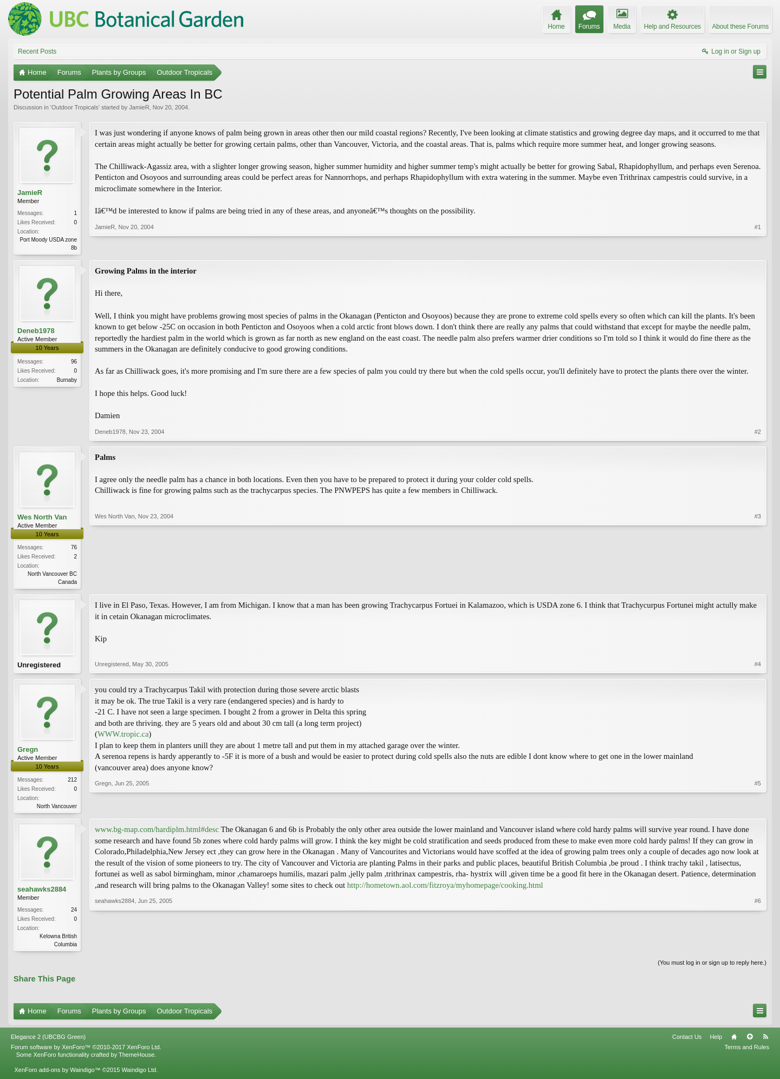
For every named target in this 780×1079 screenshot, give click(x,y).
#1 (758, 246)
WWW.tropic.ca (123, 737)
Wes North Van (42, 518)
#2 (758, 433)
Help (716, 1042)
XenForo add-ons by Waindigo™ (57, 1075)
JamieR (139, 107)
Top (749, 1042)
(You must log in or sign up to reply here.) (712, 968)
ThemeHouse (136, 1060)
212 (72, 783)
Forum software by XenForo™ (86, 1052)
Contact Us (686, 1042)
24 (74, 914)
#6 (758, 947)
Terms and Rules (746, 1052)
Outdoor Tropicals (75, 107)
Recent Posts (37, 51)
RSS (765, 1042)
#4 (758, 667)
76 (74, 548)
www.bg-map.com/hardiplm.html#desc (157, 833)
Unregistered (39, 667)
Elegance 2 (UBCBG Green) (48, 1042)
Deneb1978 (36, 332)
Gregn (27, 753)
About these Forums (740, 26)
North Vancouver (57, 809)
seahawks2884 (41, 893)
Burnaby (67, 381)
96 (74, 363)
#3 (758, 581)
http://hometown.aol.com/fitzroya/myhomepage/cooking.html (445, 889)
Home (734, 1042)
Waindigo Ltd (138, 1075)
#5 (758, 808)
